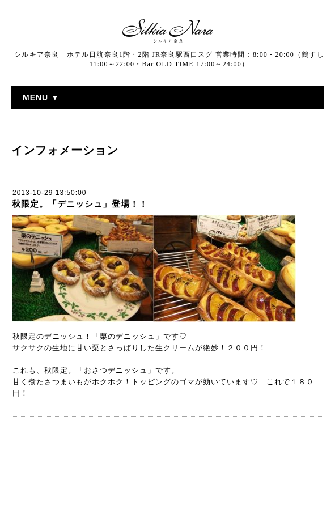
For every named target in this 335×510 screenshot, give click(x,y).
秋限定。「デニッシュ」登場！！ (80, 204)
